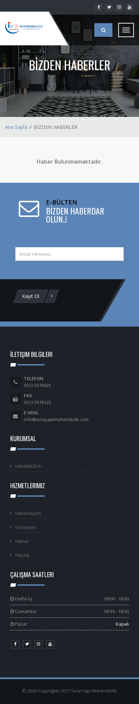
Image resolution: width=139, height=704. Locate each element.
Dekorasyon (28, 513)
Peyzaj (22, 555)
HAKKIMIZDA (28, 466)
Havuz (22, 541)
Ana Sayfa (16, 127)
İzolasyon (25, 527)
